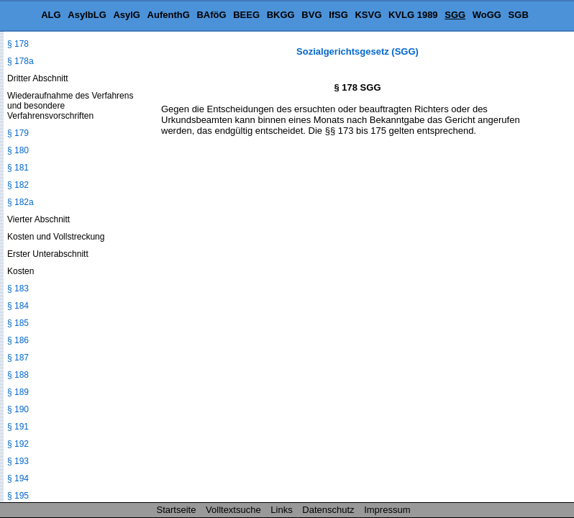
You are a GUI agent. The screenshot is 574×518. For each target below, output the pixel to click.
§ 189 (18, 392)
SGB (519, 14)
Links (281, 509)
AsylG (126, 14)
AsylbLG (87, 14)
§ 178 (18, 44)
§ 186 (18, 340)
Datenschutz (328, 509)
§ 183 (18, 288)
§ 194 (18, 478)
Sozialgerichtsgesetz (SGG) (357, 51)
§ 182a (20, 202)
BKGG (281, 14)
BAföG (211, 14)
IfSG (338, 14)
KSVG (368, 14)
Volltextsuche (233, 509)
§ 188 (18, 375)
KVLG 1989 (413, 14)
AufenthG (168, 14)
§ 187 (18, 358)
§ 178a (20, 61)
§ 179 (18, 133)
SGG (455, 14)
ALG (50, 14)
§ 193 (18, 461)
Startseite (176, 509)
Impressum (387, 509)
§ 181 (18, 168)
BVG (311, 14)
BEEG (246, 14)
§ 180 (18, 150)
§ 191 (18, 427)
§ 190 (18, 409)
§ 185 (18, 323)
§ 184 (18, 306)
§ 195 (18, 496)
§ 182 (18, 185)
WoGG (487, 14)
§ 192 (18, 444)
